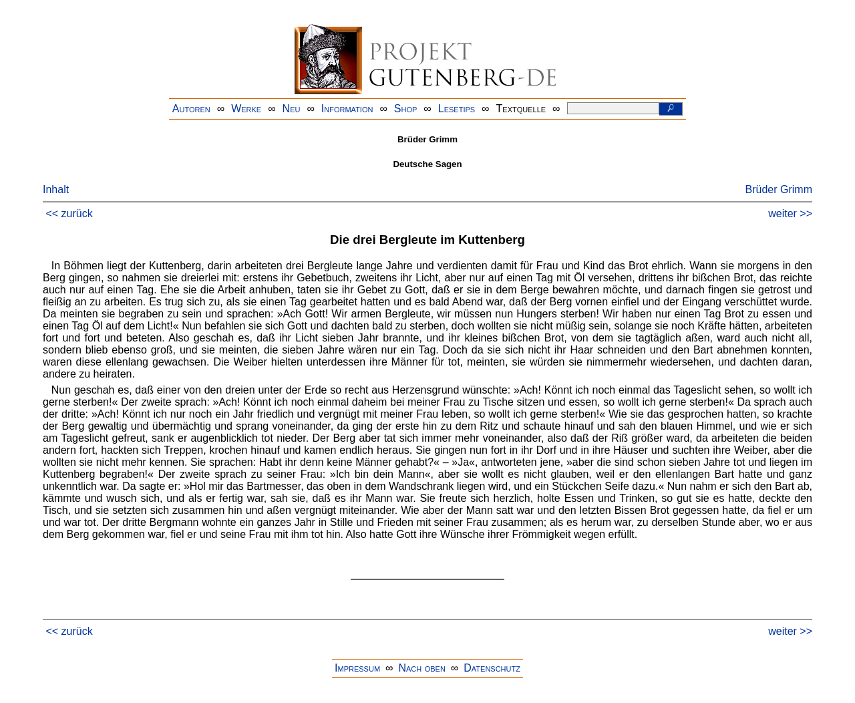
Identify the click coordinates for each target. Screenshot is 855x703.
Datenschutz (492, 668)
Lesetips (456, 108)
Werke (246, 108)
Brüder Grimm (778, 189)
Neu (292, 108)
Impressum (357, 668)
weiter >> (790, 213)
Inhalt (56, 189)
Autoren (191, 108)
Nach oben (421, 668)
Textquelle (521, 108)
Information (347, 108)
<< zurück (68, 213)
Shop (405, 108)
